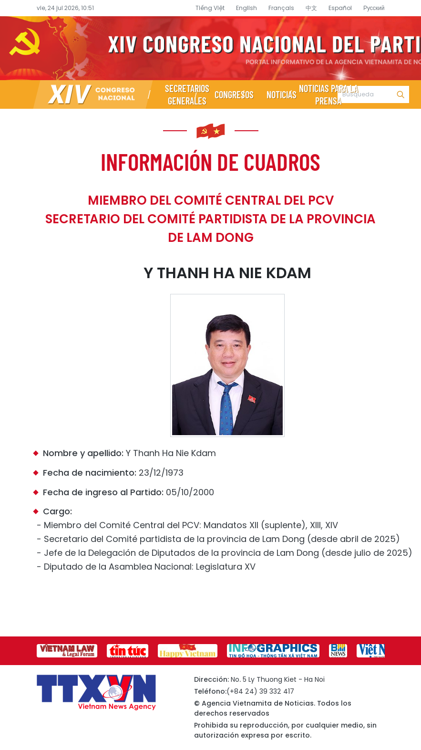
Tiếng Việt (210, 8)
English (246, 8)
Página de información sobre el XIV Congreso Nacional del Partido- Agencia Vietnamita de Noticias (210, 48)
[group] (67, 650)
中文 (311, 8)
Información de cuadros (210, 161)
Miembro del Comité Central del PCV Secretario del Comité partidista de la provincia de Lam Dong (210, 219)
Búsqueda (400, 94)
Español (340, 8)
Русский (374, 8)
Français (281, 8)
